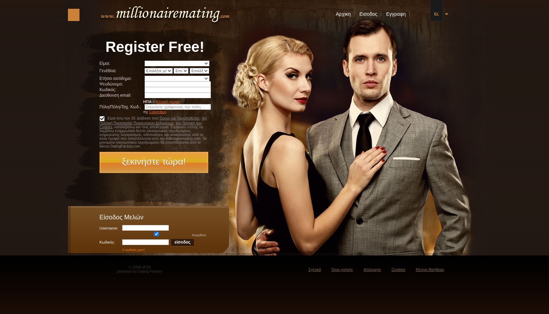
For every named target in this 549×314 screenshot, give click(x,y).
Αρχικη (343, 14)
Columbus (157, 112)
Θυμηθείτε (164, 235)
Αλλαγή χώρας (168, 102)
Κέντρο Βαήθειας (430, 269)
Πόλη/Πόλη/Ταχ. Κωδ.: (120, 106)
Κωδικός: (107, 89)
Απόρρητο (372, 269)
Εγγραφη (396, 14)
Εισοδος (368, 14)
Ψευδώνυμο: (111, 84)
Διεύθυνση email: (115, 95)
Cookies (398, 269)
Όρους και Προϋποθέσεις (180, 118)
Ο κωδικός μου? (133, 250)
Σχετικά (314, 269)
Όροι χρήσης (342, 269)
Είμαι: (104, 63)
